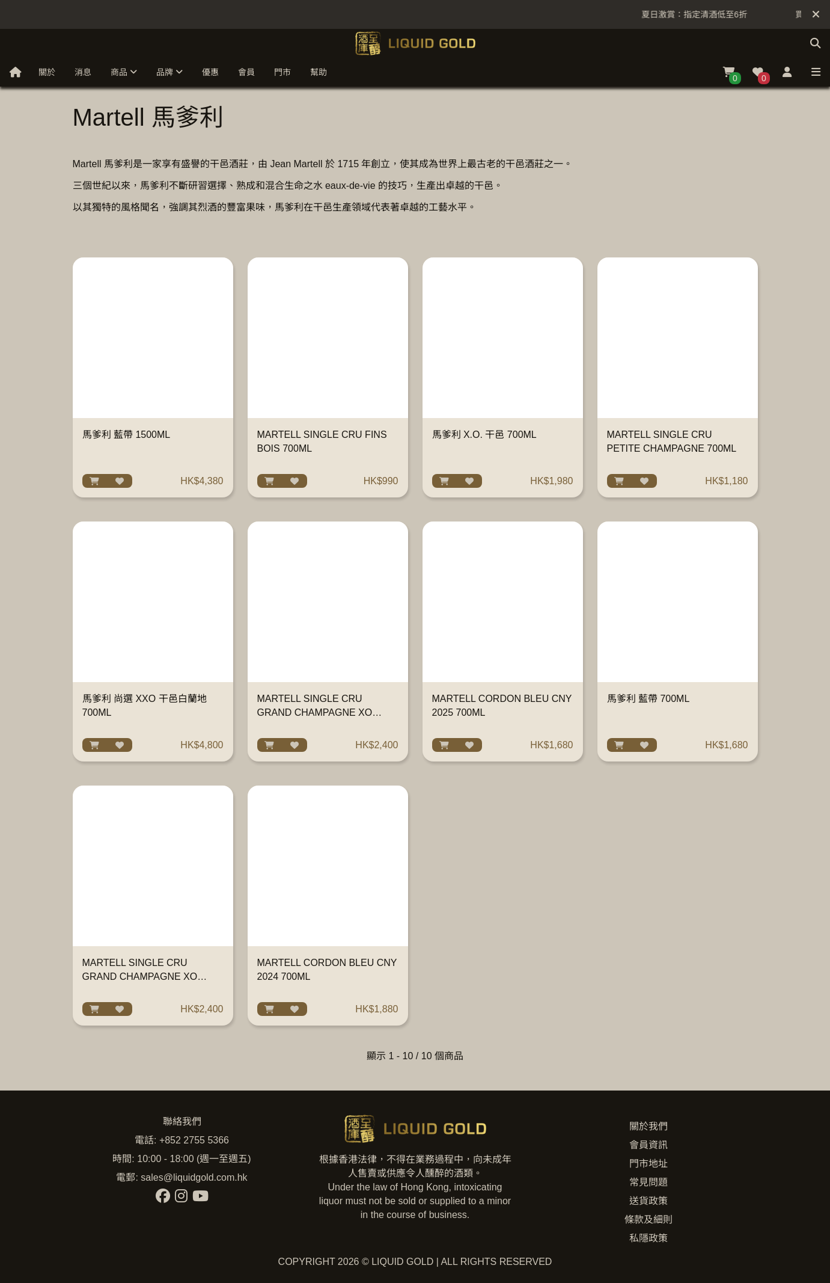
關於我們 (648, 1126)
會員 (246, 72)
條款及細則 (648, 1219)
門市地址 (648, 1163)
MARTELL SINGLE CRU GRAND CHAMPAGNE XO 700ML (315, 712)
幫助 (318, 72)
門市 (282, 72)
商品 (124, 72)
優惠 (210, 72)
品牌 (169, 72)
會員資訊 (648, 1145)
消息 (83, 72)
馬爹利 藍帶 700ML (648, 699)
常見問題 (648, 1182)
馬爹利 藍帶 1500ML (126, 434)
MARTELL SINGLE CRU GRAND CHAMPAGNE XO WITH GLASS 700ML (140, 976)
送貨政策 (648, 1201)
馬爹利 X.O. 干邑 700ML (484, 434)
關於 (46, 72)
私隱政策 (648, 1238)
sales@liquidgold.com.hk (194, 1177)
